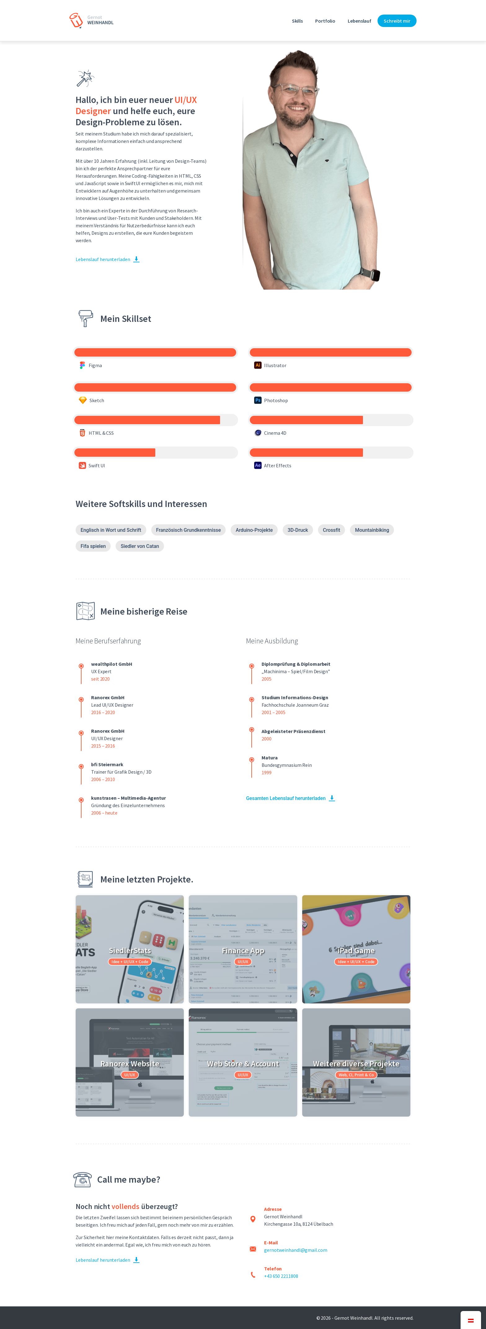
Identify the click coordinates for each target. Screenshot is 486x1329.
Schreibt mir (397, 21)
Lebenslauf (359, 21)
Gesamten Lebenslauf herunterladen (286, 798)
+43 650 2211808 (281, 1276)
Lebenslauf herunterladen (103, 259)
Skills (297, 21)
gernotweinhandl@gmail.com (295, 1250)
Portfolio (325, 21)
